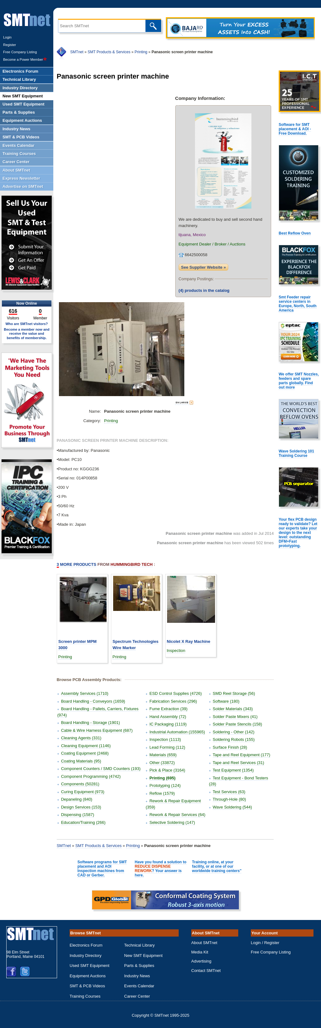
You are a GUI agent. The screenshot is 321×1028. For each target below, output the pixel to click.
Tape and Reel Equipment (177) (242, 754)
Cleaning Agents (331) (81, 738)
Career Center (137, 996)
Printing (140, 52)
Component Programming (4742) (91, 776)
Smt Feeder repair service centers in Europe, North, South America (298, 304)
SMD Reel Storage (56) (234, 693)
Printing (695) (163, 778)
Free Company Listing (20, 52)
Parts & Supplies (139, 965)
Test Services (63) (229, 791)
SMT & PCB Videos (87, 986)
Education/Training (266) (83, 822)
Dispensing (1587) (77, 814)
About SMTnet (204, 942)
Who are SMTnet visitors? (26, 324)
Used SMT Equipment (89, 965)
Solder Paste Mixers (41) (235, 716)
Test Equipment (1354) (233, 770)
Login (7, 37)
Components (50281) (80, 784)
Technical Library (139, 945)
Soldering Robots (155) (234, 739)
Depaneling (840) (76, 799)
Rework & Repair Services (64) (177, 814)
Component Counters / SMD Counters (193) (101, 768)
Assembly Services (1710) (84, 693)
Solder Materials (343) (233, 708)
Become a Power (25, 59)
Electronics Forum (86, 945)
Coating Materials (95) (81, 761)
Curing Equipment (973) (82, 791)
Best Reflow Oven (295, 233)
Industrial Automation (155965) (177, 732)
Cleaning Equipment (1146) (86, 745)
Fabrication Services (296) (173, 701)
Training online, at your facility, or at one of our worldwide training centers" (217, 866)
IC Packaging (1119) (168, 724)
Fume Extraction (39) (168, 708)
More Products (76, 564)
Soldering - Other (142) (234, 732)
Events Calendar (139, 986)
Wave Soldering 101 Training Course (296, 453)
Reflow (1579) (162, 793)
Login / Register (265, 942)
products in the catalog (204, 290)
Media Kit (199, 952)
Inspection (176, 650)
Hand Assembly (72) (168, 716)
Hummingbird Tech (132, 564)
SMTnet (76, 52)
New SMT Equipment (143, 955)
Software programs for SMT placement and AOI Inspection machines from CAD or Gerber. (102, 868)
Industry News (137, 976)
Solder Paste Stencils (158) (237, 724)
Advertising (201, 961)
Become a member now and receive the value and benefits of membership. (27, 333)
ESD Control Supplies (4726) (176, 693)
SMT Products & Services (108, 52)
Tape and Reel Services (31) (238, 762)
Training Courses (85, 996)
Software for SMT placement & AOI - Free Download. (295, 129)
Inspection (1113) (165, 739)
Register (9, 45)
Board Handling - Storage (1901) (90, 722)
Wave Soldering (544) (232, 807)
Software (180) (226, 701)
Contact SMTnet (206, 970)
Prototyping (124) (165, 785)
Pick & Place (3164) (167, 770)
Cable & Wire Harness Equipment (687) (97, 730)
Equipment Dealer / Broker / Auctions (212, 244)
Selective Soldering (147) (172, 822)
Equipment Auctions (88, 976)
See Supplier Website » (203, 267)
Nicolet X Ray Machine (188, 641)
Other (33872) (162, 762)
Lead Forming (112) (167, 747)
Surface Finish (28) (230, 747)
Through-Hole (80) (229, 799)
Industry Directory (86, 955)
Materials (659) (163, 754)
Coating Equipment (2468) (85, 753)
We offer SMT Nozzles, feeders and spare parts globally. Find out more (299, 381)
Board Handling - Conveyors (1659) (93, 701)
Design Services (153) (81, 807)
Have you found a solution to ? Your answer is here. (161, 868)
